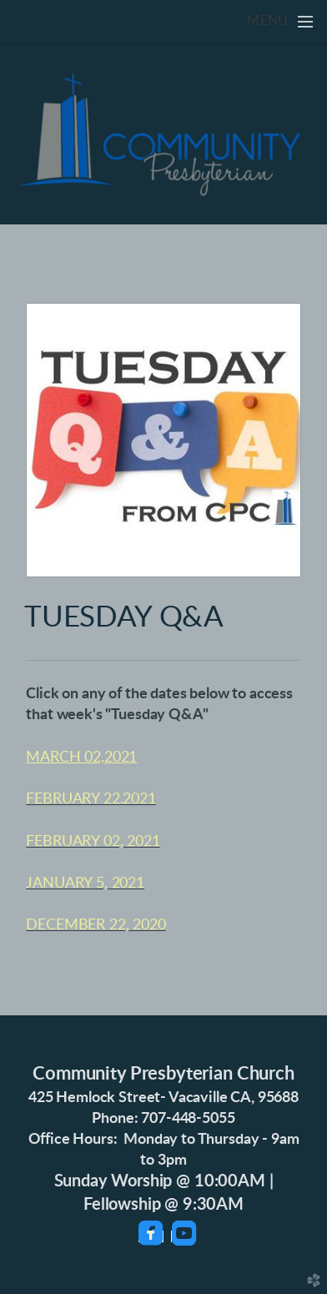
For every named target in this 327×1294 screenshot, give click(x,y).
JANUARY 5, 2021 (85, 883)
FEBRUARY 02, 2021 (92, 841)
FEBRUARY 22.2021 (91, 799)
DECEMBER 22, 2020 (95, 925)
